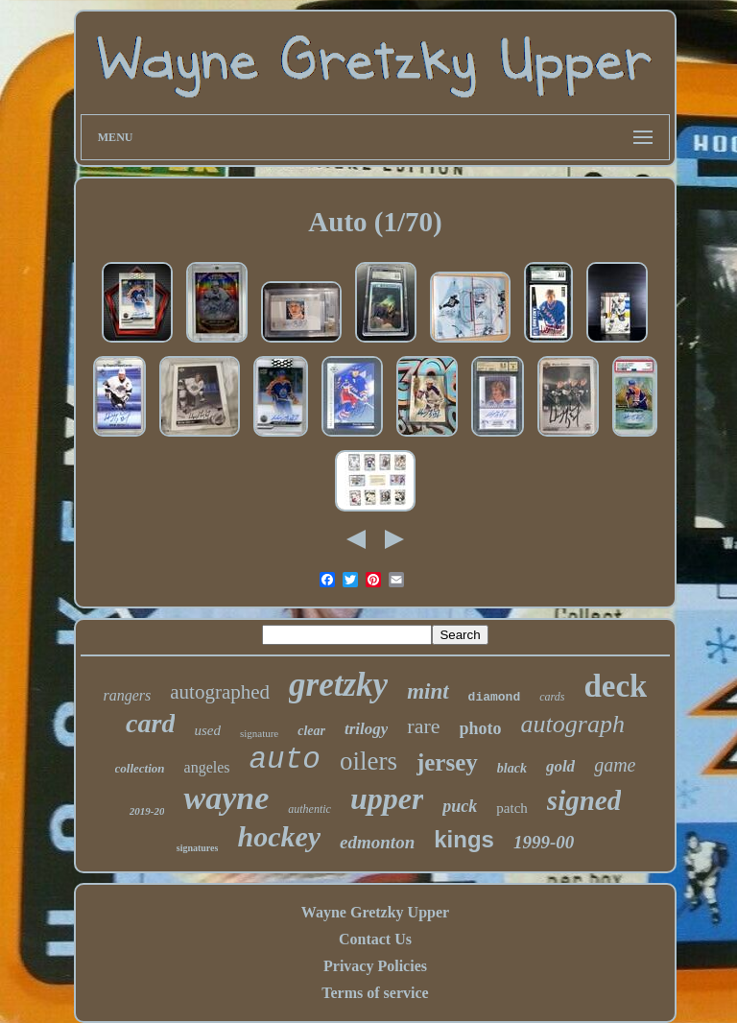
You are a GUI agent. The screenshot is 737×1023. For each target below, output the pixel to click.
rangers (128, 695)
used (207, 730)
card (150, 723)
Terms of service (374, 993)
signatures (198, 848)
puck (459, 806)
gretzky (338, 684)
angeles (207, 767)
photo (481, 728)
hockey (279, 836)
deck (615, 686)
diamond (494, 697)
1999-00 (543, 842)
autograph (573, 724)
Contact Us (375, 939)
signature (259, 733)
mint (427, 691)
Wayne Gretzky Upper (375, 912)
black (512, 768)
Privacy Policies (375, 966)
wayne (226, 798)
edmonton (377, 842)
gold (560, 766)
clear (311, 731)
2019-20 (147, 811)
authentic (309, 809)
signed (584, 800)
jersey (447, 762)
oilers (368, 761)
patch (511, 808)
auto (285, 759)
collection (140, 768)
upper (386, 798)
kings (464, 839)
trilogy (366, 729)
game (614, 764)
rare (423, 726)
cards (551, 696)
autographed (220, 691)
